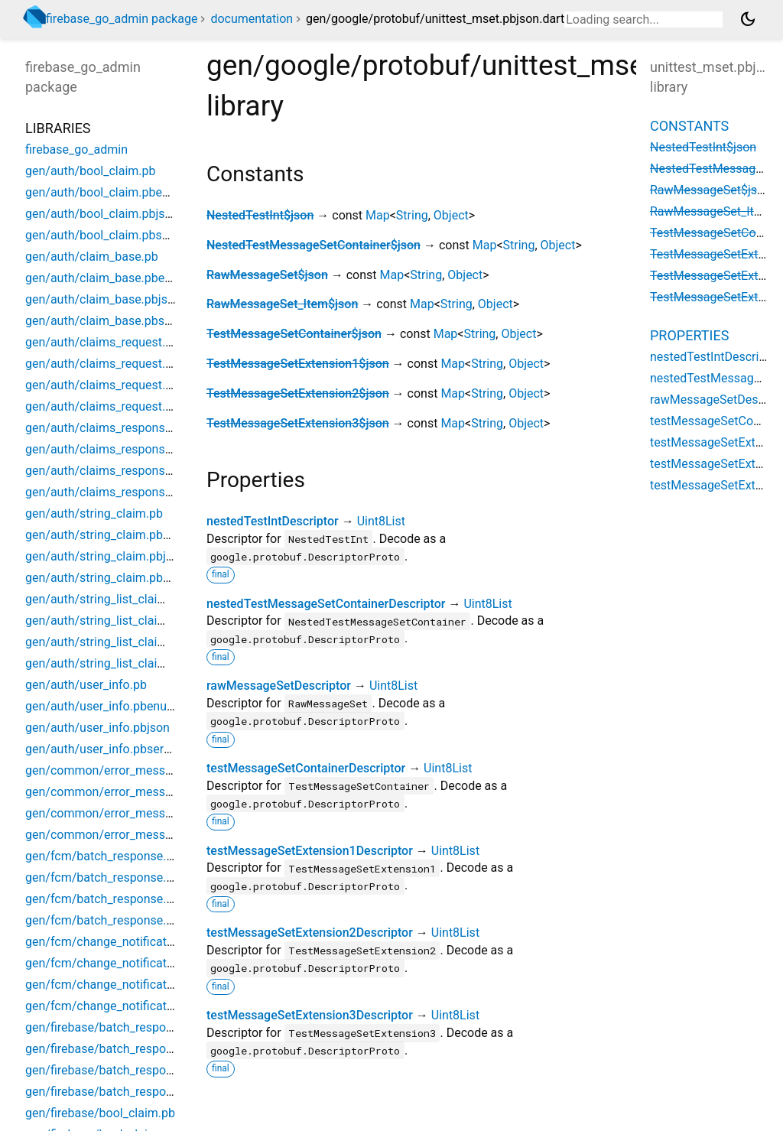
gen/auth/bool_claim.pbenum (106, 192)
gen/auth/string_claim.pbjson (105, 556)
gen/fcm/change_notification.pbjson (124, 984)
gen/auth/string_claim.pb (94, 513)
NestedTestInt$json (260, 215)
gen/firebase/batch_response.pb (114, 1027)
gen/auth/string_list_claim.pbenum (120, 620)
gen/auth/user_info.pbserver (102, 749)
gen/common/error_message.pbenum (129, 792)
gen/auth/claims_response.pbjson (118, 470)
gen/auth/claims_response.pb (106, 428)
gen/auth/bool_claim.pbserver (107, 235)
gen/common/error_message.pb (113, 770)
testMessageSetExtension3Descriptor (309, 1015)
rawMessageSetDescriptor (278, 685)
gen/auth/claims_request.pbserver (119, 406)
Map (378, 215)
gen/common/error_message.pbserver (130, 834)
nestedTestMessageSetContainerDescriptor (325, 603)
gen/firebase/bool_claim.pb (100, 1113)
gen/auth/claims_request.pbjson (113, 385)
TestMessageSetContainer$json (294, 334)
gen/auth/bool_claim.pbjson (102, 213)
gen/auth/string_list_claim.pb (105, 599)
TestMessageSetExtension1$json (297, 363)
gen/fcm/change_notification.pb (112, 941)
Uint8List (381, 521)
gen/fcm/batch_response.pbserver (119, 920)
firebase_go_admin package (121, 18)
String (412, 215)
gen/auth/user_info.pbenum (101, 706)
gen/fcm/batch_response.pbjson (114, 899)
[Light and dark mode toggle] (748, 19)
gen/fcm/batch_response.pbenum (118, 877)
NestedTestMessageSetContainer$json (313, 245)
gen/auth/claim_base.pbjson (103, 299)
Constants (689, 126)
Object (451, 215)
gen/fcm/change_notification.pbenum (128, 963)
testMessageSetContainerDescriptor (305, 768)
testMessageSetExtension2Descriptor (309, 932)
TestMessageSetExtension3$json (297, 423)
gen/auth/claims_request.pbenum (117, 363)
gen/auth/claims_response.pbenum (122, 449)
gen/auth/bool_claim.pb (90, 171)
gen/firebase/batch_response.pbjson (125, 1070)
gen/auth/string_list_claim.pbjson (116, 642)
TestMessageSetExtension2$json (297, 393)
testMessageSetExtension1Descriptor (309, 850)
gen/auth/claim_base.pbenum (107, 278)
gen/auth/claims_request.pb (102, 342)
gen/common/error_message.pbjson (125, 813)
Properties (689, 335)
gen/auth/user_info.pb (86, 685)
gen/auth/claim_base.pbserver (108, 321)
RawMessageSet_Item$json (282, 304)
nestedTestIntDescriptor (272, 521)
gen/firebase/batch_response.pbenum (129, 1049)
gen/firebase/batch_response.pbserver (130, 1091)
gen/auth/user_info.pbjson (97, 727)
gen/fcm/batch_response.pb (102, 856)
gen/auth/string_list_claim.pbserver (121, 663)
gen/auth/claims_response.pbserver (123, 492)
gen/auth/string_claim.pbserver (111, 577)
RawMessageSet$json (267, 275)
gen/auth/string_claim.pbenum (109, 535)
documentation (251, 18)
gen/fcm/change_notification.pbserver (129, 1006)
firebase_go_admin (76, 149)
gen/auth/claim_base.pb (91, 256)
